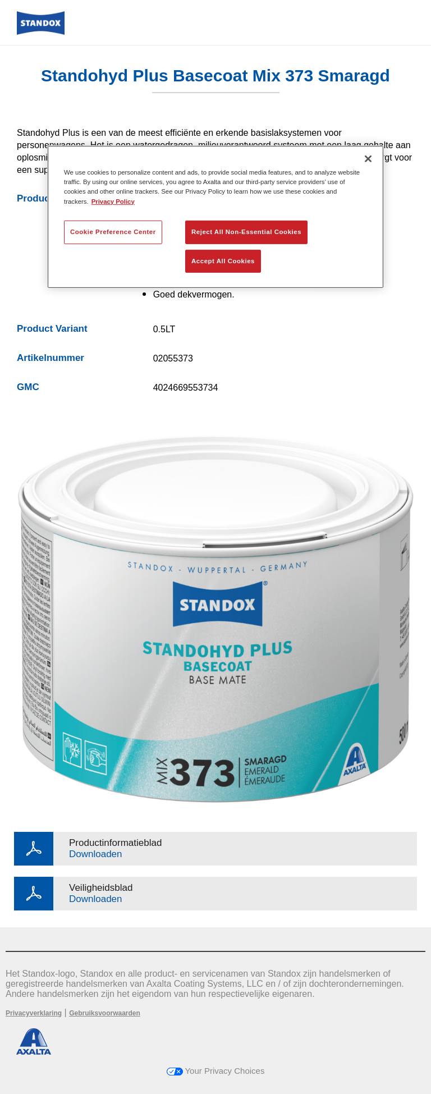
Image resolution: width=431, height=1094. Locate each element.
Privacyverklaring (34, 1013)
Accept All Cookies (223, 260)
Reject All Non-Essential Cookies (246, 231)
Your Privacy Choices (216, 1070)
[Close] (368, 159)
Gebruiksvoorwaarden (104, 1013)
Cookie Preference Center (113, 231)
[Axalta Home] (41, 32)
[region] (215, 217)
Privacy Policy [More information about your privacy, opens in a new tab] (113, 201)
